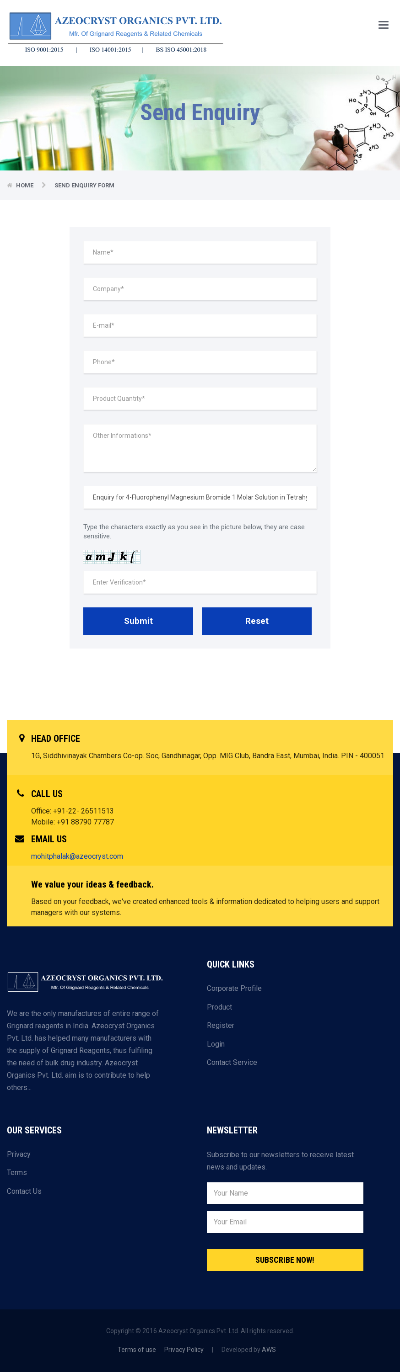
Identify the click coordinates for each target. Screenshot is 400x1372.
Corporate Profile (234, 988)
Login (216, 1044)
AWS (269, 1349)
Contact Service (232, 1062)
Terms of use (137, 1349)
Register (220, 1025)
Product (219, 1007)
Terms (17, 1172)
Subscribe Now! (284, 1260)
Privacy (19, 1154)
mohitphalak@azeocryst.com (77, 856)
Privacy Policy (184, 1349)
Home (25, 185)
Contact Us (24, 1191)
